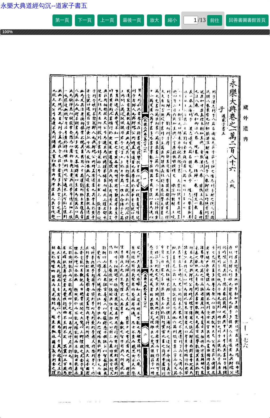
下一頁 (85, 20)
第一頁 (62, 20)
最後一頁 (132, 20)
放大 (154, 20)
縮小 (172, 20)
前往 (214, 20)
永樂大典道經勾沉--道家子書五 (44, 5)
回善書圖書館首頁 (247, 20)
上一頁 (107, 20)
